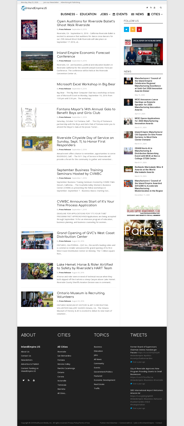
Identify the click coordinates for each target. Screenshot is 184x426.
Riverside (61, 351)
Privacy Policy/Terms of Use (79, 423)
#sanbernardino (137, 401)
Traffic (97, 388)
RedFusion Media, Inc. (43, 423)
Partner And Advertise (108, 423)
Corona (60, 376)
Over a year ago (139, 362)
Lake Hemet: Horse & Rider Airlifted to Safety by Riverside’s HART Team (85, 266)
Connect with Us (126, 423)
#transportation (137, 404)
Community (99, 363)
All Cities (62, 346)
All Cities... (61, 393)
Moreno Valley (63, 364)
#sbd (147, 401)
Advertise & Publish (30, 364)
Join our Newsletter (51, 2)
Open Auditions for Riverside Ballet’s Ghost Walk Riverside (86, 23)
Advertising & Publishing (70, 2)
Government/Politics (103, 371)
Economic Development (104, 380)
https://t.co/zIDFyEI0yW (148, 352)
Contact (159, 423)
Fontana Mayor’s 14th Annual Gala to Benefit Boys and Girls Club (86, 111)
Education (98, 351)
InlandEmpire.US (30, 346)
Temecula (61, 385)
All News (98, 359)
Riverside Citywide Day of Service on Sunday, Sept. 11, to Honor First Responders (85, 141)
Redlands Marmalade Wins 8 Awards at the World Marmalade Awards (149, 169)
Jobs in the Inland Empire (144, 423)
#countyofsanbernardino (141, 358)
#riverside (158, 380)
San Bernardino (64, 355)
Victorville (61, 380)
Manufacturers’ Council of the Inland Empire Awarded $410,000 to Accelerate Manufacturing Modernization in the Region (149, 186)
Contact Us (26, 355)
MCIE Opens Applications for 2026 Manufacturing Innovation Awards (147, 121)
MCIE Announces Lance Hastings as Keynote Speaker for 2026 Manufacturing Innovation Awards (147, 104)
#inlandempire (136, 355)
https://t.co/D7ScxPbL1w (141, 377)
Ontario (60, 372)
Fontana (61, 360)
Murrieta (61, 389)
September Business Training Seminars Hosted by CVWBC (80, 172)
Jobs (96, 355)
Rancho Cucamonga (66, 368)
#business (148, 380)
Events (97, 367)
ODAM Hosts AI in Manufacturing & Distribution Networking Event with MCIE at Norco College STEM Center (147, 153)
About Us (25, 351)
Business (98, 346)
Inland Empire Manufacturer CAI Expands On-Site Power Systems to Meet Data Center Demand (149, 136)
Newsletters (26, 360)
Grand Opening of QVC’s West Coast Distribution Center (86, 235)
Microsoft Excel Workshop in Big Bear (86, 84)
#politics (147, 355)
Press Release (65, 29)
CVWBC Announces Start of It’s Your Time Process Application (85, 203)
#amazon (158, 398)
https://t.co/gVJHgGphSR (141, 396)
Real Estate (99, 384)
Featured (98, 376)
